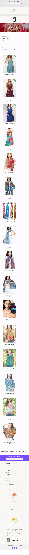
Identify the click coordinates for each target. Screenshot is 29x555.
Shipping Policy (8, 478)
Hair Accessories (5, 51)
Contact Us (18, 1)
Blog (14, 1)
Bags (3, 47)
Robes (3, 40)
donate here (20, 523)
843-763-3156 (8, 489)
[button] (15, 34)
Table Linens (4, 49)
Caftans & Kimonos (5, 38)
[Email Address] (14, 459)
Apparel (3, 34)
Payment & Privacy (8, 474)
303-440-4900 (8, 487)
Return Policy (7, 476)
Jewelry (3, 45)
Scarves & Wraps (5, 36)
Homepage (7, 465)
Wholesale (10, 1)
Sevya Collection (8, 470)
